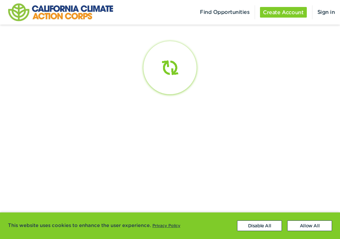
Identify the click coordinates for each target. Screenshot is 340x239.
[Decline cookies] (259, 225)
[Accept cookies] (309, 225)
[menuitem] (56, 12)
